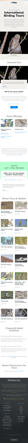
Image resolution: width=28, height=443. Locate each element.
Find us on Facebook (21, 417)
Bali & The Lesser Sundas (21, 132)
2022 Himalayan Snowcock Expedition (21, 298)
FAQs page (11, 356)
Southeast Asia (21, 124)
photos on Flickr (19, 371)
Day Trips (7, 403)
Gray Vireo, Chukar (9, 387)
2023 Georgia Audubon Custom (21, 261)
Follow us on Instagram (21, 416)
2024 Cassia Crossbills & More (7, 226)
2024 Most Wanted (21, 207)
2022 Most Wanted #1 (21, 315)
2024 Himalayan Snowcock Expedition (7, 208)
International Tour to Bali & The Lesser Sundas (19, 389)
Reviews (21, 407)
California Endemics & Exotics (7, 423)
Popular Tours (7, 413)
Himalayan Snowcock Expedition (7, 420)
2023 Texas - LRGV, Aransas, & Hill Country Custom (21, 280)
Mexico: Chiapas (7, 134)
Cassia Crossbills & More (7, 417)
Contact (21, 413)
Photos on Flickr (21, 419)
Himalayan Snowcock (20, 386)
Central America (17, 391)
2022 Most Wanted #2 (7, 315)
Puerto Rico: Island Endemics (7, 425)
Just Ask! (20, 155)
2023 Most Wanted (7, 261)
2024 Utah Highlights (7, 243)
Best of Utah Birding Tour (7, 410)
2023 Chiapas (7, 297)
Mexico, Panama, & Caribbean (7, 125)
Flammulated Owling (7, 405)
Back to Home (21, 403)
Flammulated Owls (6, 385)
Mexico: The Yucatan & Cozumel (7, 137)
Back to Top (14, 439)
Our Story (21, 410)
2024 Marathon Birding (21, 226)
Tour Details (9, 56)
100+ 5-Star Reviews (14, 167)
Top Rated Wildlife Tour (11, 179)
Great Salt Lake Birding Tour (7, 407)
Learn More (14, 107)
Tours (21, 405)
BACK (14, 7)
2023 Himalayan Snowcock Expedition (21, 244)
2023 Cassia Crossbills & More (7, 279)
